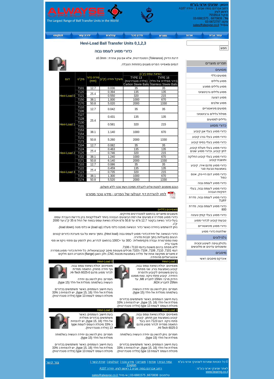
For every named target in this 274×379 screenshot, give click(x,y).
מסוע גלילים (218, 81)
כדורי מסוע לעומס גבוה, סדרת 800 (207, 208)
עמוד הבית (165, 362)
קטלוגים (113, 362)
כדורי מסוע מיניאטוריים (212, 226)
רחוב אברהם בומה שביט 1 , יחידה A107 (203, 8)
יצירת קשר (98, 362)
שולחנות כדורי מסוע (214, 231)
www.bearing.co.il (217, 372)
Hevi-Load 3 (67, 172)
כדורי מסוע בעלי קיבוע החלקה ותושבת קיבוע (207, 158)
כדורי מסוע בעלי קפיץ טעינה (208, 215)
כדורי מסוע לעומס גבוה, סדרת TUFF (207, 199)
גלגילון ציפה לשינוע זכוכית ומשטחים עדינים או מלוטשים (208, 245)
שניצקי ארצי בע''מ (204, 4)
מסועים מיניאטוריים (214, 108)
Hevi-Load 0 (67, 95)
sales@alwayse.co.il (206, 25)
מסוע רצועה (218, 97)
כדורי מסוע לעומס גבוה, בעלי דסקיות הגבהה (208, 190)
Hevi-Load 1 (67, 124)
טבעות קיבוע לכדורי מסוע (210, 220)
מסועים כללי (218, 75)
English (131, 365)
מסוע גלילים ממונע (214, 86)
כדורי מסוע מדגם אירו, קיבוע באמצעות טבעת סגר (208, 167)
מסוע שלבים (218, 103)
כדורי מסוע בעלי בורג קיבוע (209, 136)
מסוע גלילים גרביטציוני (212, 92)
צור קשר (52, 362)
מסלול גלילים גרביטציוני (211, 114)
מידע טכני (127, 362)
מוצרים (141, 362)
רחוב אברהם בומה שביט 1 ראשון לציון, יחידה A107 (131, 368)
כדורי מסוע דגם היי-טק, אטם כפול (208, 176)
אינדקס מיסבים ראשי (213, 258)
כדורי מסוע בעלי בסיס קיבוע (208, 142)
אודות (152, 362)
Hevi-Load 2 (67, 153)
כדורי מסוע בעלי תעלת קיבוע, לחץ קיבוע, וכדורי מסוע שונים (207, 149)
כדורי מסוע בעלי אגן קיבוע (210, 131)
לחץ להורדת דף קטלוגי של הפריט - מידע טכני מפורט (126, 194)
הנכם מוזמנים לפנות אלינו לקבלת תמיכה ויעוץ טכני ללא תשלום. (139, 187)
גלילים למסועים (216, 119)
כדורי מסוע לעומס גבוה (212, 183)
